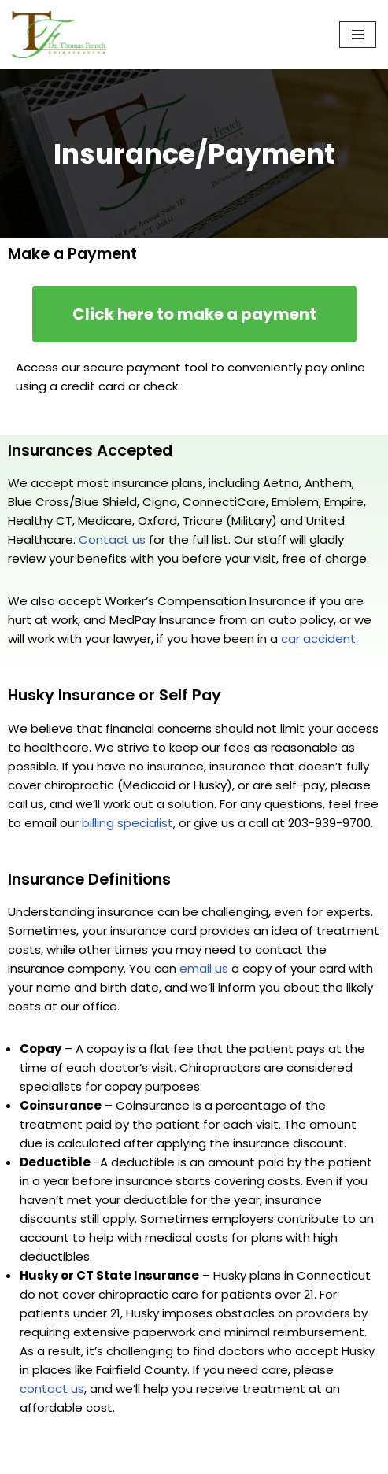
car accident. (319, 638)
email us (203, 968)
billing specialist (127, 823)
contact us (52, 1388)
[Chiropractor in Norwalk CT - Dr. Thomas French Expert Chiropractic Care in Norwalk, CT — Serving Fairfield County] (59, 34)
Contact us (112, 539)
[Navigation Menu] (357, 34)
